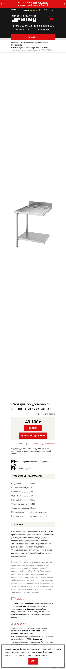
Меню (13, 10)
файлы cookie (26, 649)
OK (33, 661)
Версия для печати (45, 414)
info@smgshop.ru (44, 25)
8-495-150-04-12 (22, 25)
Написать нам (44, 30)
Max (35, 2)
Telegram (43, 2)
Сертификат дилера (23, 468)
